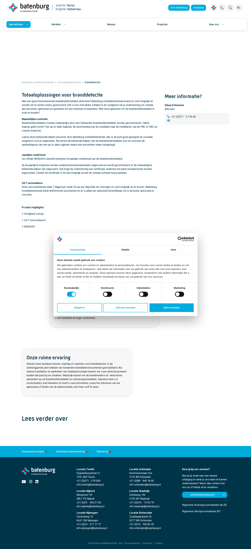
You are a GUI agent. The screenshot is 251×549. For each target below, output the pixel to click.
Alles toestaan (171, 307)
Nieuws (111, 24)
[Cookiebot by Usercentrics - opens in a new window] (180, 239)
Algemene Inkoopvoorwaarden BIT (201, 511)
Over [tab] (173, 249)
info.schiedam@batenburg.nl (145, 484)
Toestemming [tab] (77, 249)
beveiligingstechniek (69, 82)
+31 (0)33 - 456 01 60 (89, 502)
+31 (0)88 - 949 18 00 (141, 480)
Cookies (159, 543)
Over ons (214, 24)
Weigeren (79, 307)
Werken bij (104, 451)
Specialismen (16, 24)
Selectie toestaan (125, 307)
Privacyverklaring (131, 543)
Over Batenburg (179, 7)
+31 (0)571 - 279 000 (88, 480)
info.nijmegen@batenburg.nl (92, 528)
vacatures (198, 7)
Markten (56, 24)
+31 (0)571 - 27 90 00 (183, 116)
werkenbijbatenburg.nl (202, 494)
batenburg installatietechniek (38, 82)
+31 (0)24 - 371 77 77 (89, 524)
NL (238, 7)
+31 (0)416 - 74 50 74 (141, 502)
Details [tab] (125, 249)
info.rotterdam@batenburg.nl (145, 528)
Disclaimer (147, 543)
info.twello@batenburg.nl (90, 484)
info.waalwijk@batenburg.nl (144, 506)
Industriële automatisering (72, 451)
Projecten (162, 24)
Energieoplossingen (35, 451)
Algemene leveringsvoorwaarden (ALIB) (204, 504)
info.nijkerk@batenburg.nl (90, 506)
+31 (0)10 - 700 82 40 (141, 524)
